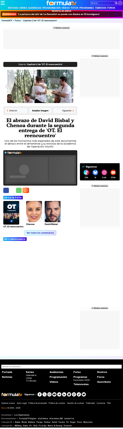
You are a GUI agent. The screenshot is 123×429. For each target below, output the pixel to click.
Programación (51, 7)
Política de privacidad (37, 403)
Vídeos (66, 7)
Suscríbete (104, 381)
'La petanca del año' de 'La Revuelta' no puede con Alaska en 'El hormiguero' (51, 14)
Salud (54, 422)
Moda (24, 422)
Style (25, 425)
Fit (67, 422)
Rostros (102, 372)
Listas (29, 378)
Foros (111, 7)
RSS (109, 403)
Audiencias (34, 7)
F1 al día (42, 425)
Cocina (61, 422)
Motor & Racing (55, 425)
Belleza (31, 422)
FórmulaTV (7, 20)
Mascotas (88, 422)
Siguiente (66, 110)
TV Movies (31, 380)
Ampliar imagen (40, 110)
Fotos (74, 7)
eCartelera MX (56, 418)
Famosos (100, 7)
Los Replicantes (21, 414)
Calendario (31, 375)
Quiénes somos (8, 403)
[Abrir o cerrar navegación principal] (3, 3)
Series (23, 7)
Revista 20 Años (61, 11)
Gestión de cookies (75, 403)
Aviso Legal (22, 403)
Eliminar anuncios (62, 28)
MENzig (18, 425)
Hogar (73, 422)
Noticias (13, 7)
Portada (7, 372)
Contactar (101, 403)
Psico (79, 422)
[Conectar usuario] (120, 3)
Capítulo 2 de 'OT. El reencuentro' (40, 20)
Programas (86, 7)
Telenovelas (81, 384)
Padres (47, 422)
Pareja (39, 422)
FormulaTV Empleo (27, 418)
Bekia (17, 422)
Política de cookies (57, 403)
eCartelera (43, 418)
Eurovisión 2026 (81, 380)
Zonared (67, 425)
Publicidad (90, 403)
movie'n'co (69, 418)
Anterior (13, 110)
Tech (35, 425)
